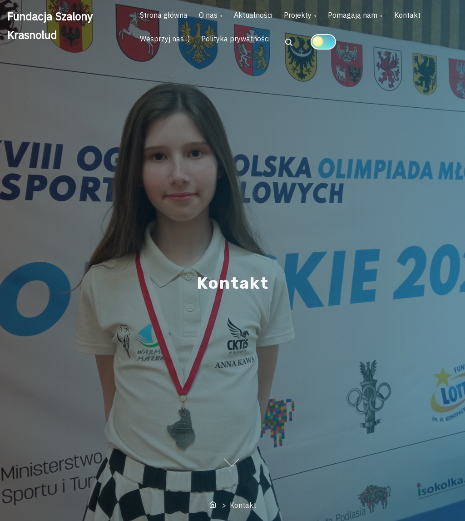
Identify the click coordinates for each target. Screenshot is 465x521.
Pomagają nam (384, 18)
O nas (218, 18)
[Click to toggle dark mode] (381, 48)
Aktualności (271, 18)
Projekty (322, 18)
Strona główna (167, 18)
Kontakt (156, 49)
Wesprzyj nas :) (213, 49)
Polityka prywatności (290, 49)
